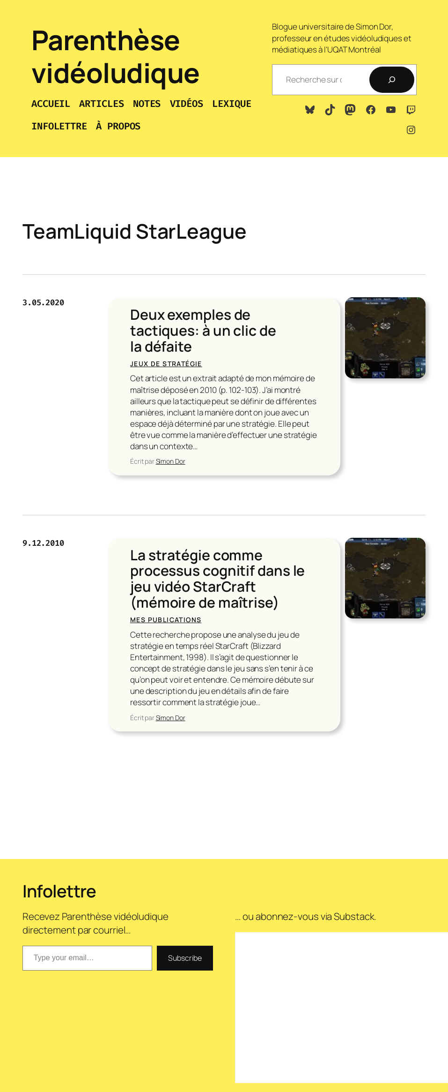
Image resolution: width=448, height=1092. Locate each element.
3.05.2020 (43, 302)
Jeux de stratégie (166, 363)
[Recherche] (391, 80)
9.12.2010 (43, 543)
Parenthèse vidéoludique (115, 56)
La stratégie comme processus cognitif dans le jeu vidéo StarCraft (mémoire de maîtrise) (217, 578)
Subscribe (184, 958)
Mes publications (165, 619)
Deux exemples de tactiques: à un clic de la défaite (203, 330)
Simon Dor (170, 461)
